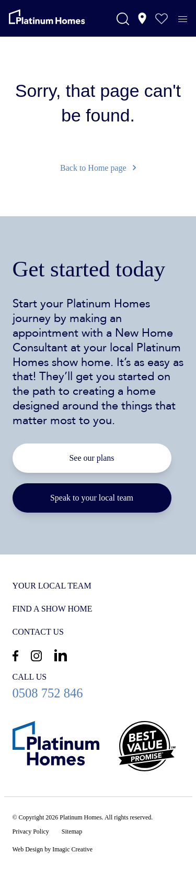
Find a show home (53, 608)
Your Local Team (52, 585)
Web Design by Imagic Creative (53, 849)
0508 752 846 (98, 686)
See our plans (91, 457)
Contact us (38, 631)
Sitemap (72, 831)
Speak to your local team (91, 497)
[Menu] (187, 19)
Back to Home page (98, 167)
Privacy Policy (31, 831)
